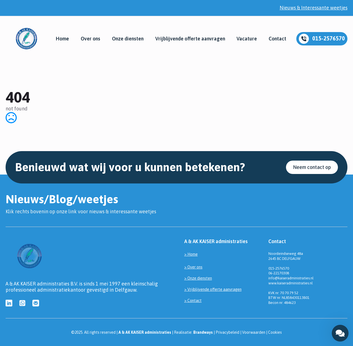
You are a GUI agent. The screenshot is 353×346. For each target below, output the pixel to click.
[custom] (9, 303)
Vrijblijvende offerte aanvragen (190, 38)
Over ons (90, 38)
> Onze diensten (198, 278)
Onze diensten (128, 38)
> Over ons (193, 267)
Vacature (247, 38)
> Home (191, 254)
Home (62, 38)
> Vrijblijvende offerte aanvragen (213, 289)
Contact (277, 38)
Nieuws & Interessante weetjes (313, 8)
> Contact (193, 300)
